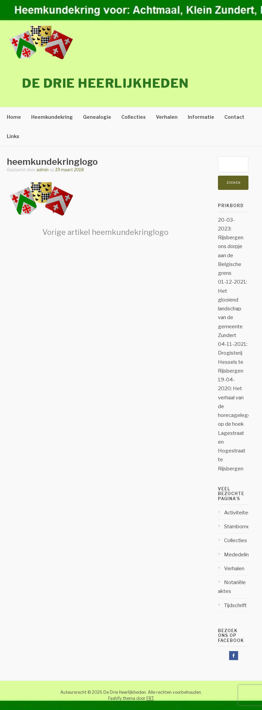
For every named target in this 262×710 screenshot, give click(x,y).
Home (14, 117)
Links (13, 136)
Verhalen (167, 117)
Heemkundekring (52, 117)
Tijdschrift (235, 605)
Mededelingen (241, 555)
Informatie (201, 117)
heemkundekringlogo (105, 232)
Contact (234, 117)
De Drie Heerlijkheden (105, 83)
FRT (150, 698)
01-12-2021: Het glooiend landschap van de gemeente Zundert (232, 308)
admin (42, 169)
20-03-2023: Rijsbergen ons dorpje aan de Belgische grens (230, 246)
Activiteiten (237, 513)
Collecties (133, 117)
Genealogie (97, 117)
